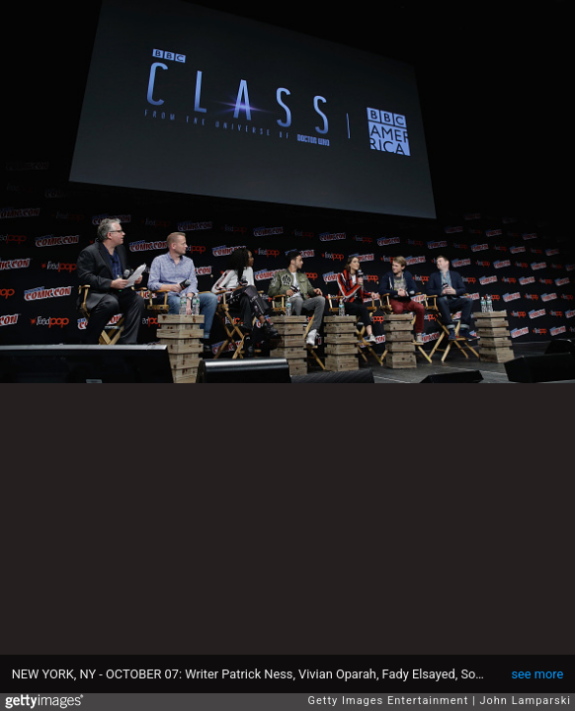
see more (537, 674)
